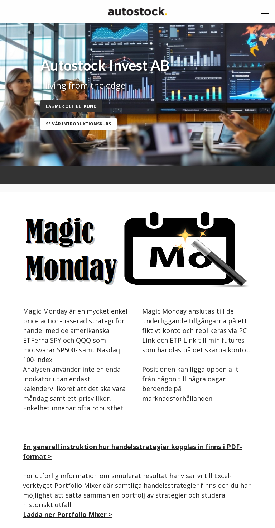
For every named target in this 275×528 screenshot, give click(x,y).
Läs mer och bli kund (71, 106)
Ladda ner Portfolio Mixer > (67, 514)
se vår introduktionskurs (78, 124)
